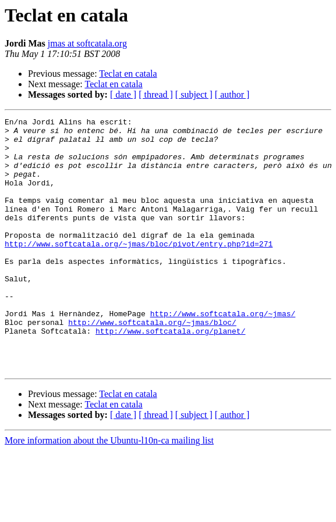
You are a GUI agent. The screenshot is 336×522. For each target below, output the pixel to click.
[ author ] (232, 94)
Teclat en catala (128, 73)
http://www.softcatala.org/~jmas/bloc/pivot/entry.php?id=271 (139, 269)
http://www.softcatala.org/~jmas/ (223, 353)
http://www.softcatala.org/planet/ (170, 374)
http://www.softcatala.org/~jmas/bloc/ (152, 364)
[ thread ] (156, 94)
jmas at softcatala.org (87, 43)
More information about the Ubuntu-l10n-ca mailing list (109, 491)
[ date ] (123, 94)
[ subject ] (194, 94)
